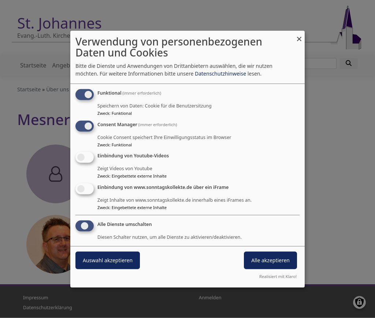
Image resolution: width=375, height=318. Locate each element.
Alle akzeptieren (270, 260)
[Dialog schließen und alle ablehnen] (299, 35)
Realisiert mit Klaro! (278, 276)
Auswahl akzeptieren (108, 260)
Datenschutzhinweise (220, 73)
